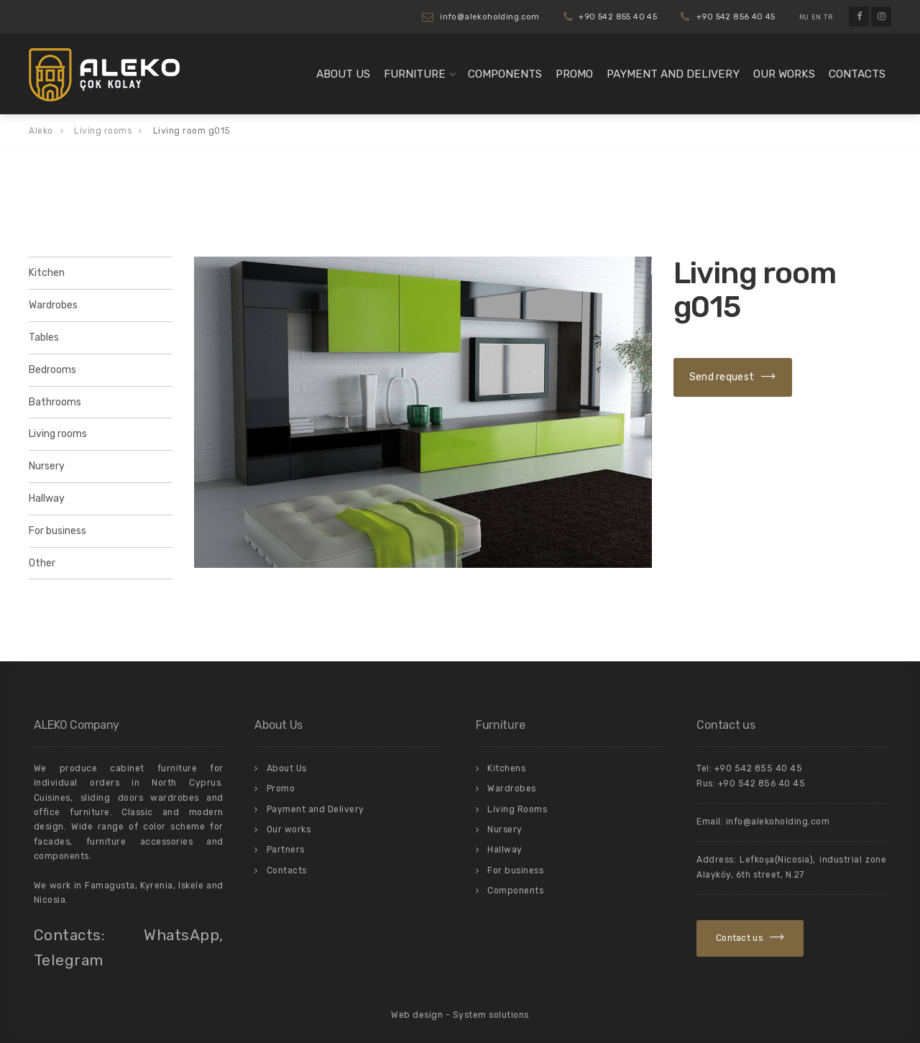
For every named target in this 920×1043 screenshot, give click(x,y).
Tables (44, 337)
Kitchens (506, 768)
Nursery (47, 466)
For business (57, 531)
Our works (784, 74)
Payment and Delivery (673, 74)
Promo (574, 74)
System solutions (491, 1015)
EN (816, 17)
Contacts (857, 74)
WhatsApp (181, 935)
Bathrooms (55, 402)
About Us (343, 74)
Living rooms (58, 434)
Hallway (47, 498)
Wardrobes (53, 305)
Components (505, 74)
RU (804, 17)
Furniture (415, 74)
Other (42, 563)
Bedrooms (52, 370)
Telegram (69, 960)
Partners (286, 850)
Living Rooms (517, 809)
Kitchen (47, 273)
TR (828, 17)
